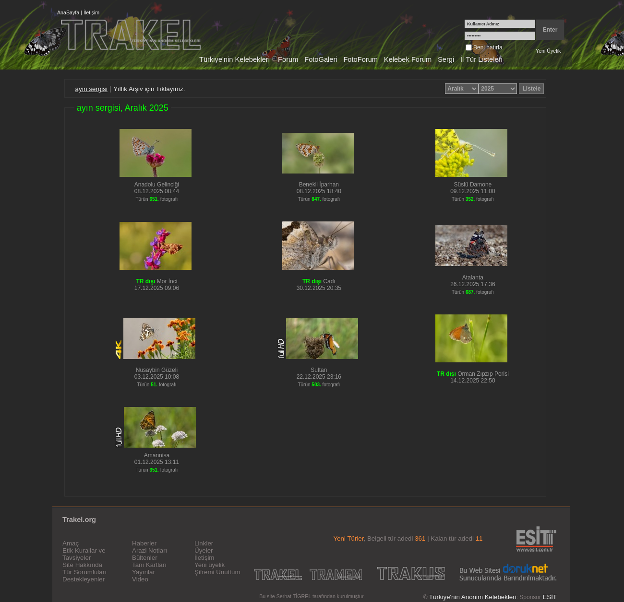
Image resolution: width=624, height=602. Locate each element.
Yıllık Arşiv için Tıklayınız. (149, 89)
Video (140, 579)
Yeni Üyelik (548, 51)
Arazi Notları (149, 550)
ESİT (549, 597)
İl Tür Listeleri (481, 59)
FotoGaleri (320, 59)
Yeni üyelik (209, 564)
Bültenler (144, 557)
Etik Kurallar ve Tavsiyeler (84, 554)
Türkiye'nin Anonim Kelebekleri (472, 597)
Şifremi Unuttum (217, 572)
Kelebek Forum (408, 59)
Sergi (446, 59)
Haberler (144, 543)
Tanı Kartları (149, 564)
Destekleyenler (83, 579)
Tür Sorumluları (84, 572)
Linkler (203, 543)
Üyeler (203, 550)
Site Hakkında (82, 564)
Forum (288, 59)
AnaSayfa (68, 12)
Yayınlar (143, 572)
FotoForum (360, 59)
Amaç (70, 543)
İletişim (91, 12)
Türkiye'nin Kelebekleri (234, 59)
